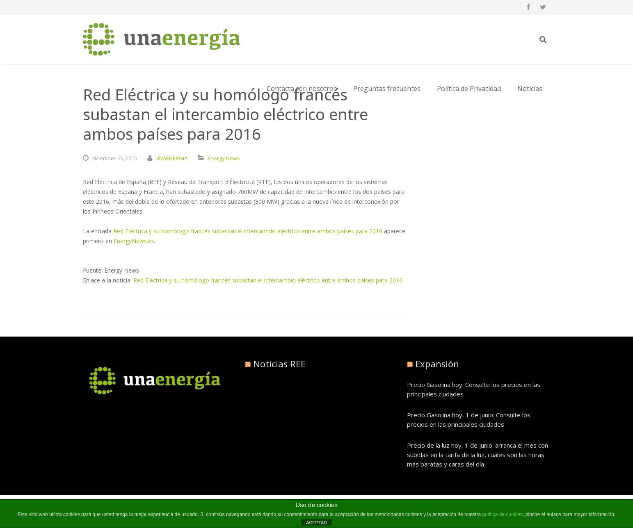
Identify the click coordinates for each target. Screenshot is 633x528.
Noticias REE (279, 363)
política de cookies (502, 514)
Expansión (437, 363)
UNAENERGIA (171, 158)
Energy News (224, 158)
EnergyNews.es (134, 241)
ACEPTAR (316, 522)
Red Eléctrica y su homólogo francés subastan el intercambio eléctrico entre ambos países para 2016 (247, 231)
